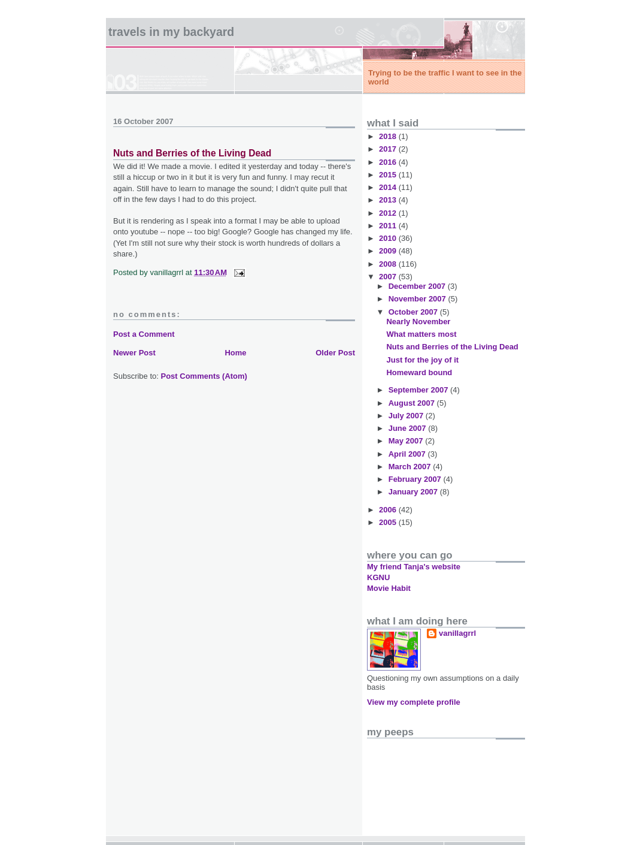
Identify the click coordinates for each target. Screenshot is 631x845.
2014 (389, 187)
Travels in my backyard (171, 31)
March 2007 (411, 466)
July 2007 (407, 415)
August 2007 (413, 403)
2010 (389, 238)
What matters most (421, 334)
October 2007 (414, 311)
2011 (389, 225)
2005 (389, 522)
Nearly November (418, 321)
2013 (389, 199)
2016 (389, 162)
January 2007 (414, 491)
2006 (389, 509)
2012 (389, 213)
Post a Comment (144, 334)
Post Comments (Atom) (204, 376)
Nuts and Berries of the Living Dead (192, 153)
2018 (389, 136)
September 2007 (419, 389)
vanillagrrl (457, 633)
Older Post (335, 352)
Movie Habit (389, 588)
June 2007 (409, 428)
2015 (389, 174)
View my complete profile (413, 702)
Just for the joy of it (422, 359)
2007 (389, 276)
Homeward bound (419, 372)
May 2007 (407, 440)
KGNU (378, 577)
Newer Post (134, 352)
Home (235, 352)
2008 (389, 263)
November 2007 (418, 298)
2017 (389, 148)
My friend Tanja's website (413, 566)
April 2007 (408, 453)
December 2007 (418, 286)
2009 (389, 250)
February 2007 (416, 479)
